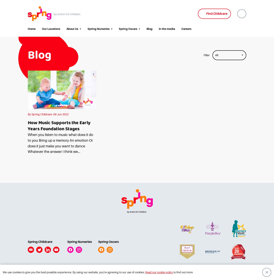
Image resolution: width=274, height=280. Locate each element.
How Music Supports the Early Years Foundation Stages (59, 126)
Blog (149, 28)
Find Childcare (216, 14)
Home (32, 28)
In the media (167, 28)
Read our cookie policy (159, 272)
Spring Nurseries (99, 29)
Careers (186, 28)
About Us (72, 29)
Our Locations (51, 28)
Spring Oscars (128, 29)
